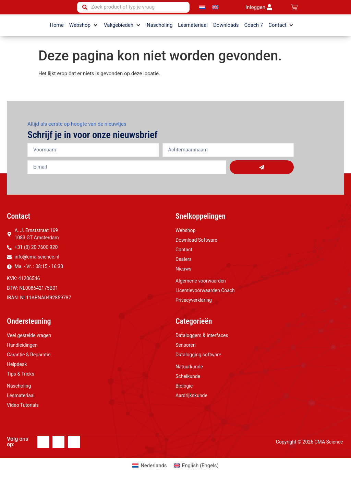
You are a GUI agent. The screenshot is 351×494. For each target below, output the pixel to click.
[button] (83, 36)
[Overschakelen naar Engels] (215, 12)
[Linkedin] (58, 453)
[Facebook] (43, 453)
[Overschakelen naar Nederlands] (202, 12)
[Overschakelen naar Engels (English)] (196, 476)
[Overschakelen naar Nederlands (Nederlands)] (149, 476)
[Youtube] (74, 453)
